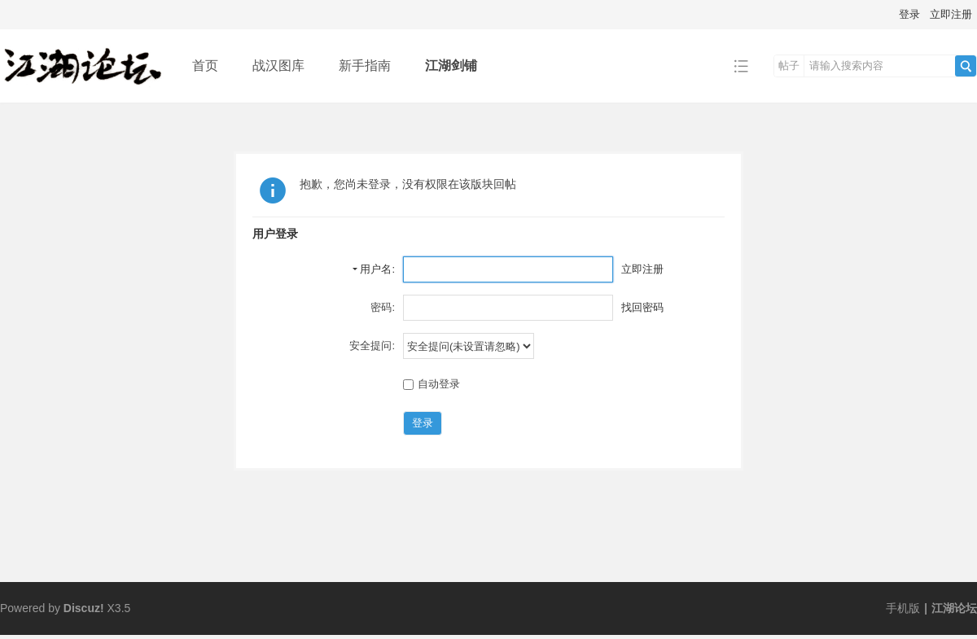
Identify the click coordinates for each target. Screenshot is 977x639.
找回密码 (642, 307)
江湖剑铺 (451, 65)
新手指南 (365, 65)
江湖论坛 (954, 608)
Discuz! (84, 608)
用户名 (376, 269)
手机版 (903, 608)
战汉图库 (278, 65)
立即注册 (951, 14)
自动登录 (431, 384)
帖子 (789, 65)
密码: (382, 307)
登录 (909, 14)
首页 (205, 65)
